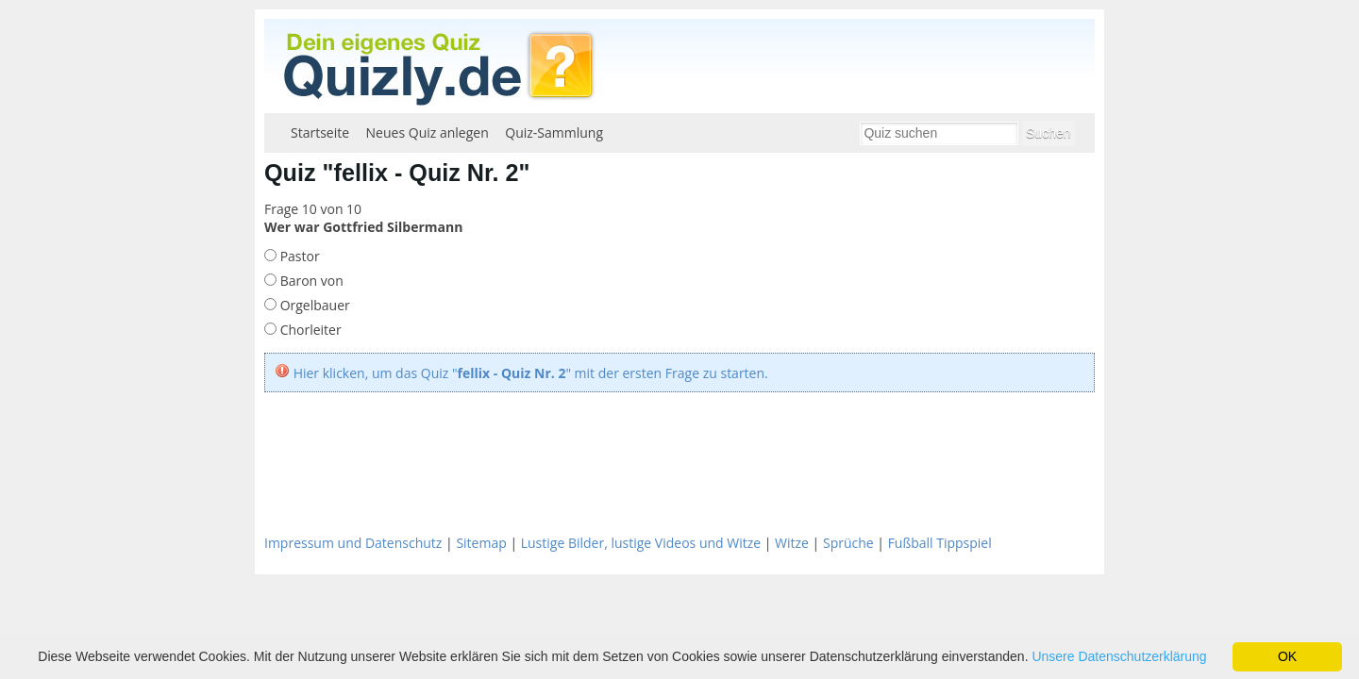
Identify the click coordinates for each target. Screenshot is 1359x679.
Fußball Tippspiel (940, 543)
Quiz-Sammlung (554, 132)
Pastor (298, 256)
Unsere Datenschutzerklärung (1119, 656)
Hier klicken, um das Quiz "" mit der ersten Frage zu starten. (531, 373)
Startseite (320, 132)
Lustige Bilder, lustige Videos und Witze (641, 543)
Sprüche (848, 543)
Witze (792, 543)
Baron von (310, 281)
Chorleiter (309, 330)
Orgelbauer (313, 305)
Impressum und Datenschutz (353, 543)
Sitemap (481, 543)
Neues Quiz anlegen (427, 132)
